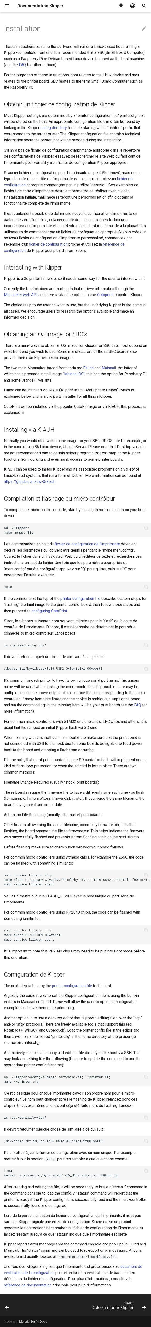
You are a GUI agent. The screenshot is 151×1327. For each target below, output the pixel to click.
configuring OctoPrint (49, 611)
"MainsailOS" (74, 374)
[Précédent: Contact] (7, 1305)
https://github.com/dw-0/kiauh (29, 481)
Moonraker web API (21, 294)
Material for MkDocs (33, 1321)
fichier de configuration (48, 244)
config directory (53, 127)
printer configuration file (80, 598)
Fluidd (88, 368)
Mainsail (109, 368)
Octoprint (105, 294)
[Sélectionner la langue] (132, 6)
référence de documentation (28, 1285)
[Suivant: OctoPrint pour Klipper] (118, 1305)
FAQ (22, 65)
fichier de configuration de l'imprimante (87, 544)
